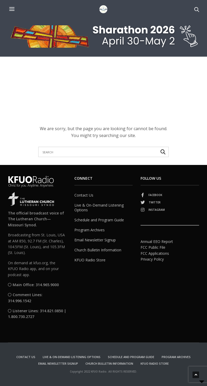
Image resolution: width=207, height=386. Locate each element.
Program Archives (89, 229)
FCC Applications (155, 253)
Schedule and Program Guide (99, 219)
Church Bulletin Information (97, 249)
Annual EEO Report (157, 241)
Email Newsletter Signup (95, 239)
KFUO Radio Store (89, 259)
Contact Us (83, 195)
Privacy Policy (152, 259)
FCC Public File (153, 247)
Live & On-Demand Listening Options (99, 207)
